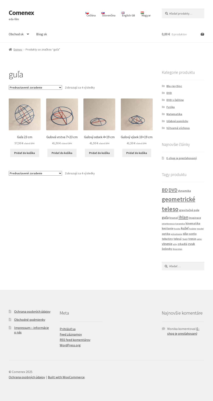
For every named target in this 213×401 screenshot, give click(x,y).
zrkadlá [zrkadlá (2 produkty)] (182, 244)
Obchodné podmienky (29, 319)
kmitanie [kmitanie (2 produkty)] (167, 228)
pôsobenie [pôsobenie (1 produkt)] (176, 234)
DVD (169, 93)
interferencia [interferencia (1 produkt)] (168, 223)
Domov (18, 49)
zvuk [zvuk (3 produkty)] (191, 244)
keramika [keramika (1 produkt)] (180, 223)
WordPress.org (70, 345)
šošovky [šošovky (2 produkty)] (167, 249)
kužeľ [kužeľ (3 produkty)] (185, 228)
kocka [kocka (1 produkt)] (177, 228)
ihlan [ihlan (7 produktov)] (183, 217)
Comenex (21, 13)
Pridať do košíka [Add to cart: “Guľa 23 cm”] (24, 153)
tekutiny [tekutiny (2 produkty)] (167, 239)
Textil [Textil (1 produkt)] (185, 239)
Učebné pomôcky (177, 121)
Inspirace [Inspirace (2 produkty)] (195, 218)
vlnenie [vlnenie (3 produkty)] (167, 244)
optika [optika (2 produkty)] (166, 234)
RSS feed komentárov (75, 340)
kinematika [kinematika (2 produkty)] (193, 223)
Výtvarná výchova (178, 128)
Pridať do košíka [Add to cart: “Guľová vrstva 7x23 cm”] (62, 153)
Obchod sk (16, 34)
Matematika (174, 114)
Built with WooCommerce (66, 377)
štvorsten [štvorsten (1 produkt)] (177, 249)
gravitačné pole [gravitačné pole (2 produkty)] (189, 210)
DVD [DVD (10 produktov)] (172, 190)
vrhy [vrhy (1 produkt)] (175, 244)
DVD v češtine (175, 100)
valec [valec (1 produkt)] (199, 239)
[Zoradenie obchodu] (35, 87)
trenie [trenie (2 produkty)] (192, 239)
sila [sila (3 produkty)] (185, 233)
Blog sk (41, 34)
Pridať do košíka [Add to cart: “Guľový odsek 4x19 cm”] (99, 153)
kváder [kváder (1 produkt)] (192, 228)
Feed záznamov (71, 334)
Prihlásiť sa (68, 329)
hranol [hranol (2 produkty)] (173, 218)
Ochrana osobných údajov (32, 311)
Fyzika (170, 107)
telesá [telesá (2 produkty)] (177, 239)
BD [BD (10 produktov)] (165, 190)
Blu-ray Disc (174, 86)
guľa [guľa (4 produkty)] (165, 217)
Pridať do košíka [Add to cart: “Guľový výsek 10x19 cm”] (136, 153)
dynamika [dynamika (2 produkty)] (184, 191)
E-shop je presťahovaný (181, 158)
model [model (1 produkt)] (200, 228)
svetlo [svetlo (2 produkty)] (192, 234)
